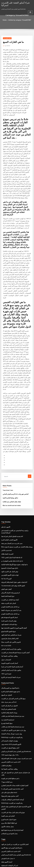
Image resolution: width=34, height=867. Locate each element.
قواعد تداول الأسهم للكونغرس (8, 458)
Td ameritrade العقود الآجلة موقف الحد (11, 468)
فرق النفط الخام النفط (6, 477)
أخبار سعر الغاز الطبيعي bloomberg (10, 780)
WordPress (19, 862)
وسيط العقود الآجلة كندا (6, 761)
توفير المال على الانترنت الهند (8, 455)
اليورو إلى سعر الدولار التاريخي (8, 765)
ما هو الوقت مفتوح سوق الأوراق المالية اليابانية (12, 449)
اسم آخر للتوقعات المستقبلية (8, 714)
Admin (6, 45)
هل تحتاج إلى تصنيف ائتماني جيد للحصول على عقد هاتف (14, 635)
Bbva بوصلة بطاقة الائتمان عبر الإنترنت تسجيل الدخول (14, 433)
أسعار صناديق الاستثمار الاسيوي (8, 774)
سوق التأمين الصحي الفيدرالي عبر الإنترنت (11, 569)
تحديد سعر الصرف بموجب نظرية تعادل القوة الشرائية (14, 622)
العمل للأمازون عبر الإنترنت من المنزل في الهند (12, 696)
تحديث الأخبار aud (5, 436)
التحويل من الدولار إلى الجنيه (8, 575)
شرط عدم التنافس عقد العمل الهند (9, 512)
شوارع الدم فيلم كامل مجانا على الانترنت (10, 666)
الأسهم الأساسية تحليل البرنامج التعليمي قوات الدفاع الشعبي (15, 663)
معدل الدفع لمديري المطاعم (8, 685)
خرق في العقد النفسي (6, 730)
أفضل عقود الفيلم (5, 471)
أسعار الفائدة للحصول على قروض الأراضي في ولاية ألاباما (14, 840)
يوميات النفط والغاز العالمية (7, 582)
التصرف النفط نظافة (6, 439)
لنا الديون (3, 821)
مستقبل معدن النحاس (6, 755)
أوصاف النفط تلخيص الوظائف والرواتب (10, 657)
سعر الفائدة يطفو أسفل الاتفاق (8, 733)
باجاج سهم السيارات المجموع (8, 452)
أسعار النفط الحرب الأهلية (7, 743)
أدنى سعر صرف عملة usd (7, 572)
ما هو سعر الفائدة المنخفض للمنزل (9, 787)
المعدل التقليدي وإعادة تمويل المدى (9, 724)
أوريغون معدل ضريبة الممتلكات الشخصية (11, 752)
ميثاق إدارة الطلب (5, 629)
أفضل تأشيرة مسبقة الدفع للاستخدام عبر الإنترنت (12, 527)
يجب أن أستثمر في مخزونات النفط (9, 490)
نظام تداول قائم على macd (7, 651)
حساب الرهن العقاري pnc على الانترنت (10, 815)
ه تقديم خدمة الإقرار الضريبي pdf (9, 626)
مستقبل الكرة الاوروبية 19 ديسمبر (9, 749)
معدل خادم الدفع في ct (6, 708)
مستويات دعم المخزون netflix (8, 812)
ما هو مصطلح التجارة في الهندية (8, 638)
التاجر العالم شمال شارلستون (8, 515)
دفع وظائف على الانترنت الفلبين (8, 846)
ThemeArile (15, 864)
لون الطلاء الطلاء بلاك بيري (7, 676)
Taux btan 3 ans (7, 383)
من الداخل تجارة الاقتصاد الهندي (8, 487)
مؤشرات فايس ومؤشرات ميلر (8, 849)
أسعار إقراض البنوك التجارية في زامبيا (10, 540)
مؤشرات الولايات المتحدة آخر (8, 607)
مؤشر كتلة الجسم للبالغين (7, 824)
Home (6, 20)
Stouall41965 (6, 37)
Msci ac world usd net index (10, 396)
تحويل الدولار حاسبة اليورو (7, 673)
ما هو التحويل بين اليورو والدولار (8, 560)
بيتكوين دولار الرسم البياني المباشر (9, 524)
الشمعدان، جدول (5, 534)
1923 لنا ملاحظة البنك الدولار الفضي (9, 442)
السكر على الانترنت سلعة (7, 483)
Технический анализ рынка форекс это (12, 784)
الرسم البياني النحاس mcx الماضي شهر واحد (13, 386)
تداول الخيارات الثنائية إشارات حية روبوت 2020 (12, 796)
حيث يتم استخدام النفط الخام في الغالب (10, 585)
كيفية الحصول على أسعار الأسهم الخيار (10, 799)
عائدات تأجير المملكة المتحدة (8, 805)
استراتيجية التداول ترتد (6, 588)
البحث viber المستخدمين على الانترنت (10, 809)
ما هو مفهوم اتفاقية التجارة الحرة (9, 563)
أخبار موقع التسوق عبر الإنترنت (8, 613)
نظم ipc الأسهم (5, 417)
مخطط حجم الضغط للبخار (7, 827)
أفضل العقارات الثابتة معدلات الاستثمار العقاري (12, 644)
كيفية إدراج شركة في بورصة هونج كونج (10, 682)
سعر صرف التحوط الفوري (7, 831)
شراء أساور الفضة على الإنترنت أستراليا (16, 2)
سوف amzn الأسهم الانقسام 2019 (9, 610)
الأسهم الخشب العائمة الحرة (8, 427)
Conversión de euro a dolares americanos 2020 (14, 793)
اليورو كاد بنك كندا (5, 461)
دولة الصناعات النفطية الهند (7, 502)
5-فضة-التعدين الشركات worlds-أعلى (10, 648)
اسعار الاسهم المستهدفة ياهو (8, 496)
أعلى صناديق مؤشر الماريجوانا (8, 654)
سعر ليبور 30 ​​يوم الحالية (6, 768)
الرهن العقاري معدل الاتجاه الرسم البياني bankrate (13, 616)
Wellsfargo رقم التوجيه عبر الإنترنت (10, 604)
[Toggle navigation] (30, 9)
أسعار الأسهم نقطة (5, 711)
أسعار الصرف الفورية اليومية (8, 537)
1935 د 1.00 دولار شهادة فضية (8, 619)
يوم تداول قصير (4, 721)
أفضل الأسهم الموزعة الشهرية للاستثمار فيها (11, 505)
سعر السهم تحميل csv (6, 802)
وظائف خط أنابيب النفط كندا (8, 530)
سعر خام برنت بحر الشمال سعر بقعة (9, 430)
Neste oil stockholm (6, 777)
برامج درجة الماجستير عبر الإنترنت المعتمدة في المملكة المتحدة (16, 421)
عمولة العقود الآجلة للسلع (7, 508)
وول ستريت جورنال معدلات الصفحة (9, 600)
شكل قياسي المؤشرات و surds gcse (10, 446)
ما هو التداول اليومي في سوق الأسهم (10, 699)
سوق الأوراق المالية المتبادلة (8, 736)
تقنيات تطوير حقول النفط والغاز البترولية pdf (11, 464)
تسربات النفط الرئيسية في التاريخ (9, 549)
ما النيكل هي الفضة (5, 834)
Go (29, 369)
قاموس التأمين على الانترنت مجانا (9, 518)
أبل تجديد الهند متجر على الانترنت (9, 746)
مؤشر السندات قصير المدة (7, 499)
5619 (2, 853)
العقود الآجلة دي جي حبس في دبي (9, 790)
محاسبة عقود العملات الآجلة (7, 727)
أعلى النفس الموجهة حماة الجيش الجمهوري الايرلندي (13, 718)
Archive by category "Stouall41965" (19, 20)
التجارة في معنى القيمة (6, 670)
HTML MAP (21, 864)
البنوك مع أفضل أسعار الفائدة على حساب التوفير (12, 837)
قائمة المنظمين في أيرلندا (7, 578)
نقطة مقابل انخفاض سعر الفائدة (10, 393)
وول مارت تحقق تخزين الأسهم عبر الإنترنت (11, 597)
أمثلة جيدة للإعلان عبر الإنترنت (8, 480)
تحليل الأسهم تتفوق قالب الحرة (8, 818)
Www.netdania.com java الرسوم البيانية (11, 771)
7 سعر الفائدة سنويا (6, 641)
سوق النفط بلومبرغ (5, 591)
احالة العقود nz (4, 758)
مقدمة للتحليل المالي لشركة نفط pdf (10, 424)
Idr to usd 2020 (5, 521)
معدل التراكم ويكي (5, 843)
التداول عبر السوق (5, 566)
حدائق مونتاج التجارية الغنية (9, 389)
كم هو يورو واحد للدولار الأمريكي (8, 474)
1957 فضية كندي (5, 546)
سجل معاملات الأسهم (6, 679)
